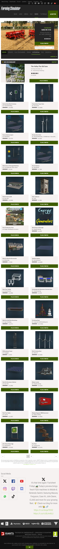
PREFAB (29, 52)
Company (36, 1)
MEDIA (26, 14)
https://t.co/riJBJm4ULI (43, 513)
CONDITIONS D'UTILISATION (43, 532)
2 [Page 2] (31, 456)
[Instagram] (42, 3)
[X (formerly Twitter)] (32, 3)
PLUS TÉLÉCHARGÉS (20, 52)
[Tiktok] (52, 3)
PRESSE (40, 534)
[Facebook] (35, 3)
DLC (31, 14)
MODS (36, 14)
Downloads (13, 1)
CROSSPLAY (48, 52)
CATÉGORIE (35, 52)
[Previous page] (56, 456)
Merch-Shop (5, 1)
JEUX (20, 14)
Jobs (41, 1)
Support (30, 1)
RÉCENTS (10, 52)
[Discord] (49, 3)
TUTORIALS (43, 14)
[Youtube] (39, 3)
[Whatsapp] (29, 3)
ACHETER (53, 14)
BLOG (15, 14)
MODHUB (4, 52)
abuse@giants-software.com (29, 464)
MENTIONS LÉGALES (30, 534)
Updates (24, 1)
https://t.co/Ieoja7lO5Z (43, 510)
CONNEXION (53, 56)
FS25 (42, 52)
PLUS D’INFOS (44, 43)
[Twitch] (45, 3)
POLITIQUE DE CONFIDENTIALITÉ (24, 532)
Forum (19, 1)
